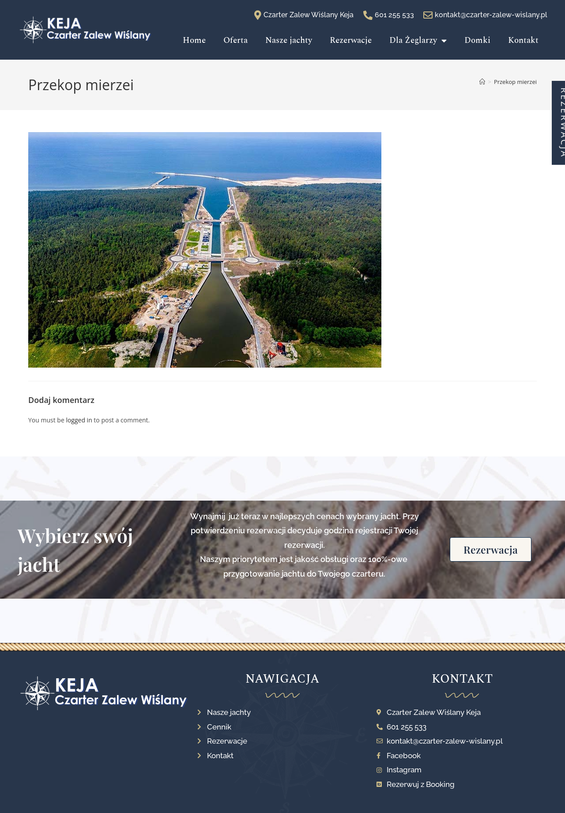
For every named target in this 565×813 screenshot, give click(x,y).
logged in (79, 420)
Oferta (235, 40)
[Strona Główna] (482, 82)
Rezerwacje (351, 40)
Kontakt (523, 40)
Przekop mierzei (515, 82)
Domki (477, 40)
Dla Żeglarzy (418, 40)
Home (194, 40)
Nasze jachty (288, 40)
